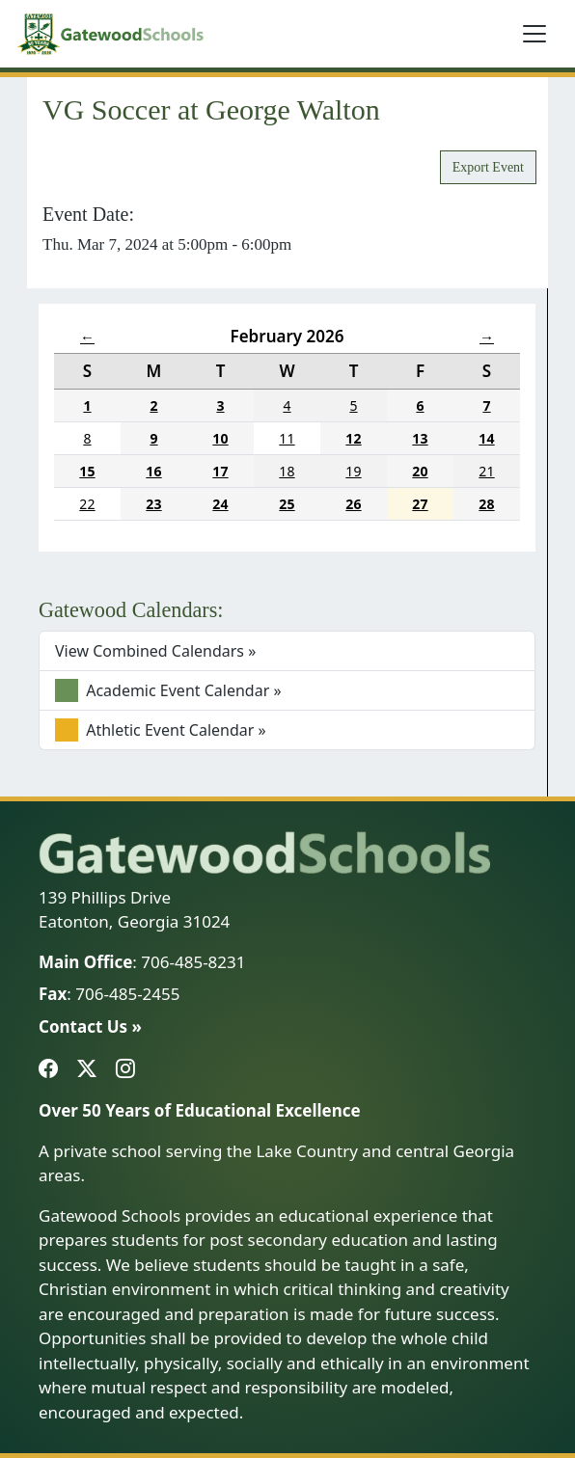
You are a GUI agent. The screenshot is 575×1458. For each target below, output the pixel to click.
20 (419, 471)
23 (153, 504)
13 (419, 438)
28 (486, 504)
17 (220, 471)
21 (486, 471)
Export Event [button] (488, 167)
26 (353, 504)
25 (286, 504)
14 (486, 438)
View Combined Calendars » (155, 651)
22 (87, 504)
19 (353, 471)
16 (153, 471)
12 (353, 438)
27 (419, 504)
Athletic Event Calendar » (160, 730)
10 (220, 438)
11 (286, 438)
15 (87, 471)
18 (286, 471)
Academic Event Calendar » (168, 690)
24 (220, 504)
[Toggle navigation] (534, 33)
